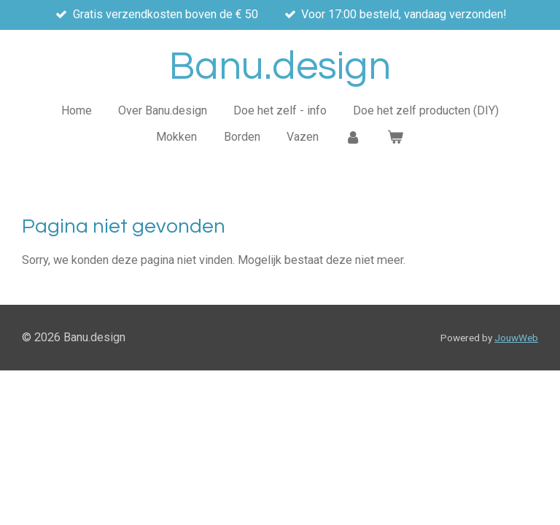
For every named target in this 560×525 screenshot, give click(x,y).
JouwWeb (516, 337)
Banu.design (280, 67)
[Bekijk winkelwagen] (395, 137)
